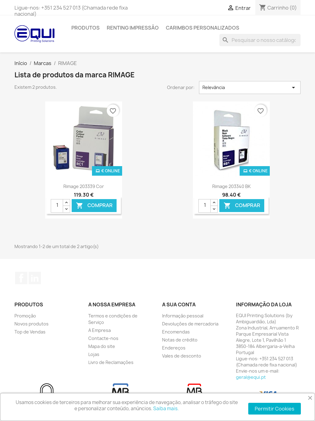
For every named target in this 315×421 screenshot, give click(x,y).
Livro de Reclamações (111, 362)
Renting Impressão (133, 27)
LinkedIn (35, 278)
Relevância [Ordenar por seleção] (249, 87)
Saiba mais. (166, 408)
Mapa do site (101, 346)
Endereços (173, 348)
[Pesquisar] (260, 40)
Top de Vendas (30, 332)
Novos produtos (31, 324)
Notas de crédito (179, 340)
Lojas (93, 354)
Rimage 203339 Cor (83, 186)
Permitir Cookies (274, 408)
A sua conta (179, 304)
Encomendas (176, 332)
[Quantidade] (57, 206)
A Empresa (99, 330)
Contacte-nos (103, 338)
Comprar (94, 205)
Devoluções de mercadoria (190, 324)
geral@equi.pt (251, 377)
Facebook (21, 278)
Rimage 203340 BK (231, 186)
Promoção (25, 316)
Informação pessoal (182, 316)
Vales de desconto (181, 356)
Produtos (85, 27)
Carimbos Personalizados (202, 27)
